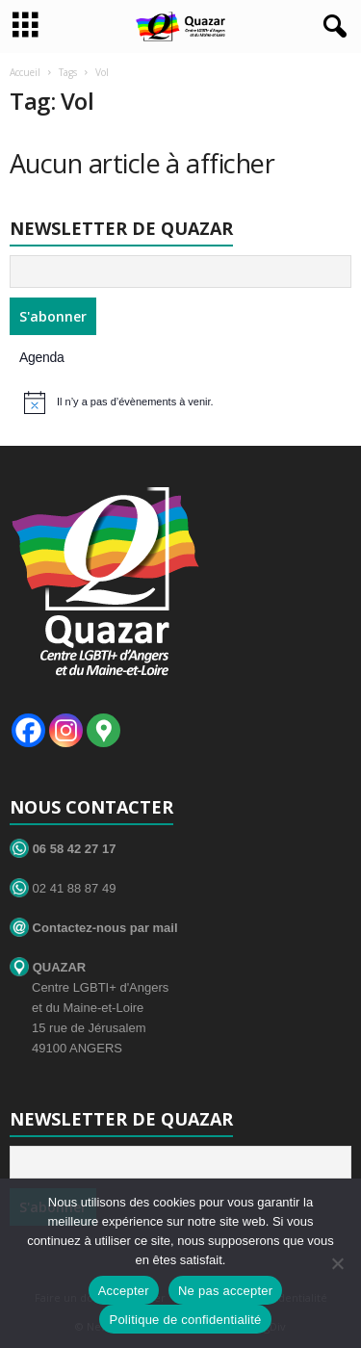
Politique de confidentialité (185, 1319)
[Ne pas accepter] (337, 1263)
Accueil (25, 72)
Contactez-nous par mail (94, 927)
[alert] (183, 402)
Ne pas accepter (225, 1290)
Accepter (123, 1290)
